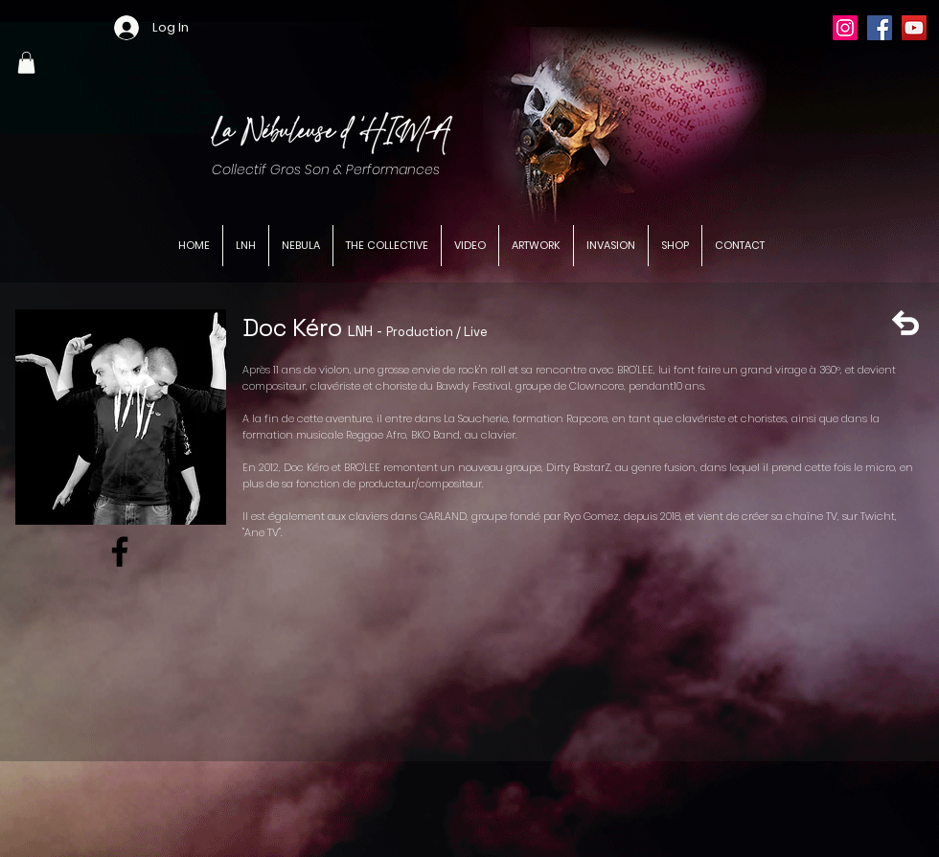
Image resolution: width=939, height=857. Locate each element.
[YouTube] (914, 27)
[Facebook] (879, 27)
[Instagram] (845, 27)
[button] (26, 63)
